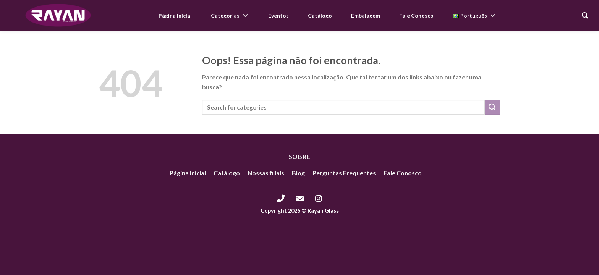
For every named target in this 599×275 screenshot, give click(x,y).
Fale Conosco (403, 172)
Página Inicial (188, 172)
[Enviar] (492, 107)
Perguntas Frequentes (344, 172)
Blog (298, 172)
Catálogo (227, 172)
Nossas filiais (266, 172)
